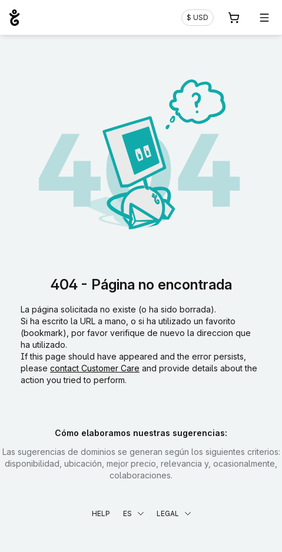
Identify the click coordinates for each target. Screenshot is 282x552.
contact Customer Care (95, 368)
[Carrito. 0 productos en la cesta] (233, 17)
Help (101, 513)
